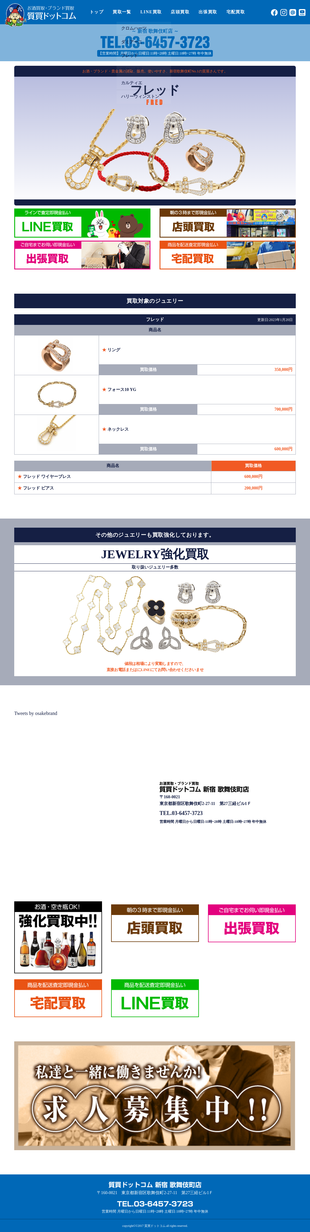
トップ (97, 12)
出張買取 (208, 12)
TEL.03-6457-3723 (181, 813)
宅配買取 (235, 12)
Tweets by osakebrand (35, 713)
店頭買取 (180, 12)
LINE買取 (151, 12)
